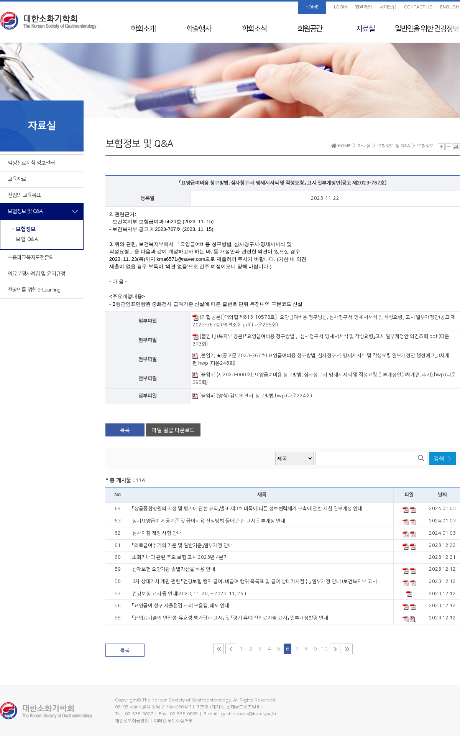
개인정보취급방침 (132, 720)
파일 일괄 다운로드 (173, 430)
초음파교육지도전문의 (31, 258)
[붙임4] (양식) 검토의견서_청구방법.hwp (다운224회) (252, 395)
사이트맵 (388, 7)
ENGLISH (449, 7)
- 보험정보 (24, 229)
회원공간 (309, 29)
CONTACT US (418, 7)
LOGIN (340, 7)
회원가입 (363, 7)
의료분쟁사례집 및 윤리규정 (36, 274)
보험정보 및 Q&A (25, 211)
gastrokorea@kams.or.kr (249, 713)
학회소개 (143, 29)
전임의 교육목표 (24, 195)
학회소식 (254, 29)
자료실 (365, 29)
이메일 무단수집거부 (173, 720)
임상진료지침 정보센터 (31, 163)
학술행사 (198, 29)
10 (324, 649)
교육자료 (17, 179)
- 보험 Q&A (25, 239)
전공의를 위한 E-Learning (34, 290)
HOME (312, 7)
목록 (125, 430)
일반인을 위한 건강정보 (426, 29)
